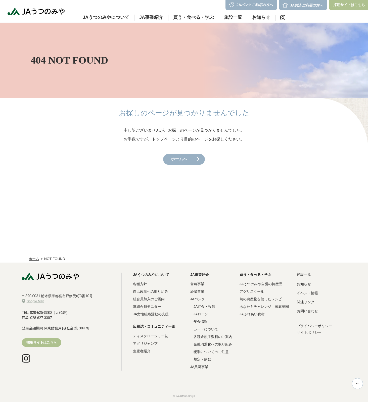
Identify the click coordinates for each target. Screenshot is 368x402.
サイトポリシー (309, 332)
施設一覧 (233, 17)
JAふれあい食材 (252, 314)
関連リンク (305, 302)
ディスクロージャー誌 (150, 336)
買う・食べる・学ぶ (255, 275)
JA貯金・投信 (204, 307)
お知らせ (261, 17)
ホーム (34, 259)
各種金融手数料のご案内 (213, 337)
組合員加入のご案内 (149, 299)
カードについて (206, 329)
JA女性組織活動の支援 (151, 314)
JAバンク (197, 299)
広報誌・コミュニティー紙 (154, 326)
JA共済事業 (199, 367)
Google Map (33, 301)
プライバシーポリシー (314, 326)
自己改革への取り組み (150, 291)
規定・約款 (202, 359)
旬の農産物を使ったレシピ (261, 299)
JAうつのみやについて (151, 275)
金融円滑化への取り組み (213, 344)
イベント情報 (307, 293)
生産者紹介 (142, 351)
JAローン (201, 314)
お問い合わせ (307, 311)
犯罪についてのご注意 (211, 352)
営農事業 (197, 284)
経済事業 (197, 291)
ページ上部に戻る (357, 383)
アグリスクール (252, 291)
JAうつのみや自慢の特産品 (261, 284)
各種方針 (140, 284)
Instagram (282, 17)
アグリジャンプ (145, 343)
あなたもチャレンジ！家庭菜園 (264, 307)
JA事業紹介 (199, 275)
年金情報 (201, 322)
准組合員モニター (147, 307)
